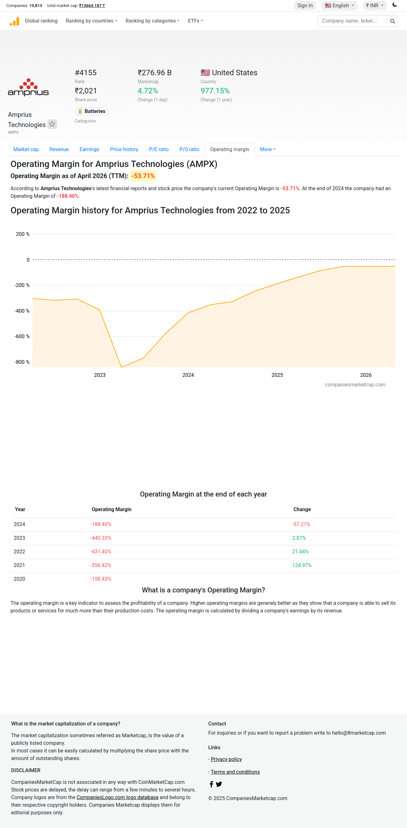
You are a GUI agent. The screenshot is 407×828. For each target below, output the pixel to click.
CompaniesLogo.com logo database (117, 797)
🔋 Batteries (91, 111)
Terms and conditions (235, 772)
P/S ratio (189, 149)
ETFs (193, 21)
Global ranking (41, 21)
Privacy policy (226, 759)
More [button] (266, 149)
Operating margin (229, 149)
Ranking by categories (151, 21)
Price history (124, 149)
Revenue (59, 149)
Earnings (89, 149)
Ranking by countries (90, 21)
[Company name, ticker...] (357, 21)
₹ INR (373, 6)
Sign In (305, 6)
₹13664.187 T (92, 5)
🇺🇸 (337, 6)
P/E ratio (159, 149)
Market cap (26, 149)
